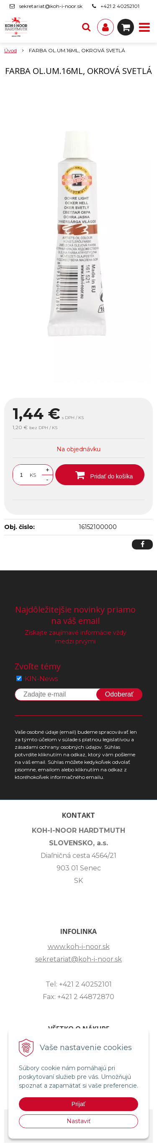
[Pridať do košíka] (99, 474)
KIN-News (41, 679)
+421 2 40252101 (119, 6)
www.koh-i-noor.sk (79, 947)
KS (33, 475)
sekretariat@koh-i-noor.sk (50, 6)
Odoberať (119, 694)
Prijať (78, 1104)
